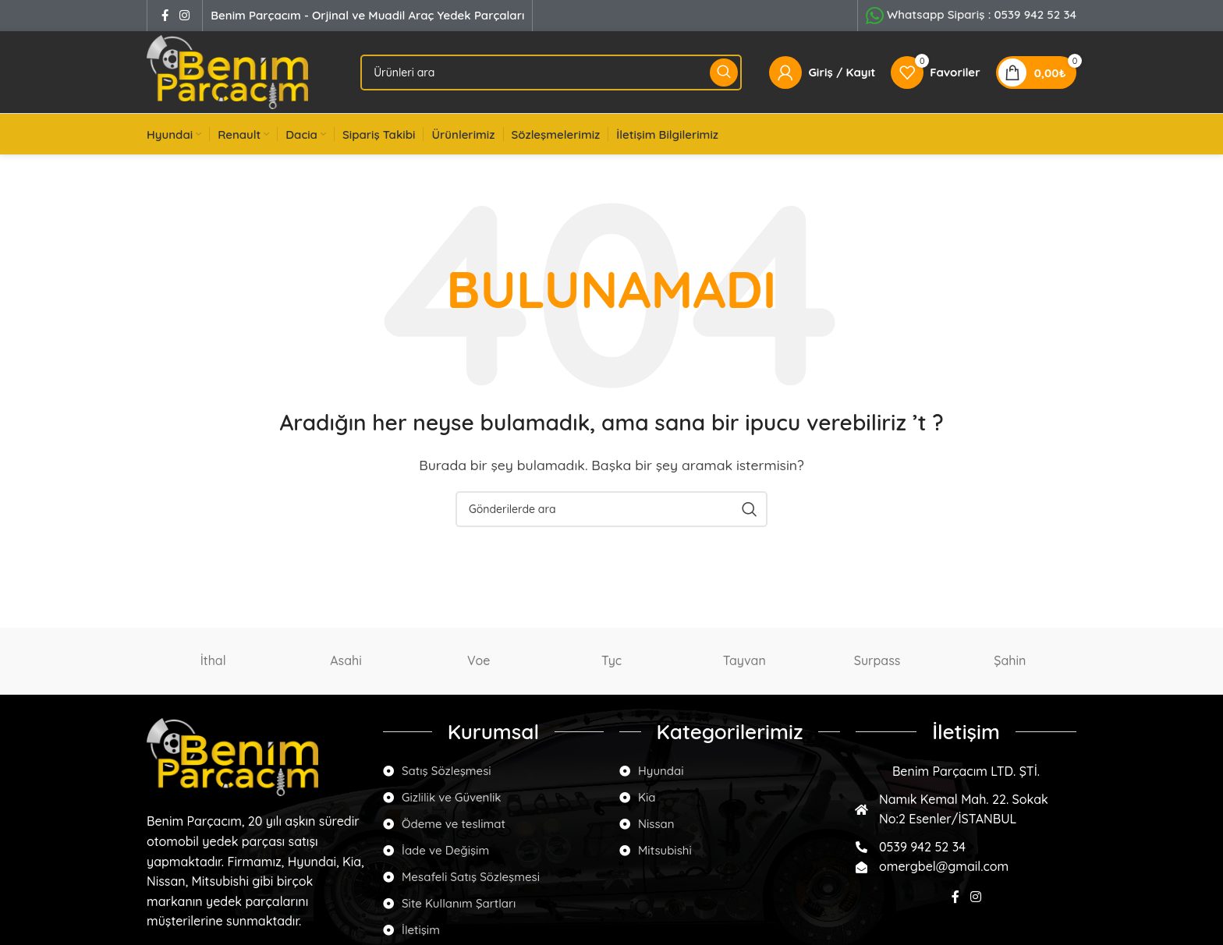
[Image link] (232, 755)
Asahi (346, 660)
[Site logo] (227, 71)
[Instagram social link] (184, 15)
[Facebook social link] (164, 15)
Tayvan (744, 660)
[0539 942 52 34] (861, 847)
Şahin (1010, 660)
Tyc (611, 660)
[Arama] (551, 72)
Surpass (877, 660)
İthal (213, 660)
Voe (478, 660)
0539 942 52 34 (922, 847)
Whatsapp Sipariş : (981, 14)
